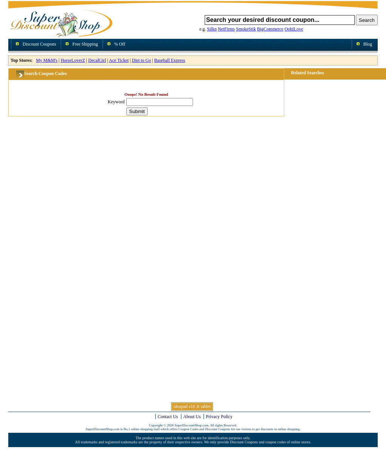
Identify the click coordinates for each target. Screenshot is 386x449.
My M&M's (46, 60)
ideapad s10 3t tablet (192, 406)
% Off (119, 44)
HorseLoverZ (73, 60)
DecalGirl (97, 60)
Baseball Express (169, 60)
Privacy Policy (219, 416)
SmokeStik (246, 29)
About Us (192, 416)
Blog (367, 44)
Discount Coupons (39, 44)
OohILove (294, 29)
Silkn (211, 29)
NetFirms (226, 29)
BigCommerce (270, 29)
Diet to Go (141, 60)
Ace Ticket (119, 60)
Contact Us (168, 416)
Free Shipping (85, 44)
